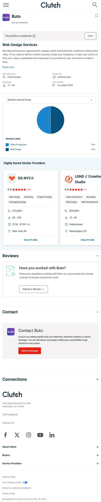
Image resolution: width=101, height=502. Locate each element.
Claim (90, 36)
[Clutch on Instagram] (29, 435)
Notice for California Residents (16, 488)
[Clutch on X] (17, 435)
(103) (28, 190)
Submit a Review (31, 289)
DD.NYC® (26, 178)
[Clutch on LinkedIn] (52, 435)
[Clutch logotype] (12, 394)
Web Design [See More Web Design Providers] (15, 149)
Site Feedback (9, 414)
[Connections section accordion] (50, 379)
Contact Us (8, 422)
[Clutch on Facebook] (5, 435)
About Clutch (9, 446)
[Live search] (95, 5)
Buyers (6, 455)
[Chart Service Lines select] (50, 100)
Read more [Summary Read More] (8, 67)
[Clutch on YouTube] (40, 435)
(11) (85, 190)
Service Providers (12, 463)
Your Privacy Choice (11, 482)
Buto (16, 16)
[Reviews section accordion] (50, 256)
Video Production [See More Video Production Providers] (18, 144)
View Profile (30, 239)
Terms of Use (8, 493)
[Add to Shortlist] (97, 15)
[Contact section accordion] (50, 312)
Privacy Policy (8, 477)
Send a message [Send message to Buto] (29, 351)
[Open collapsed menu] (6, 5)
